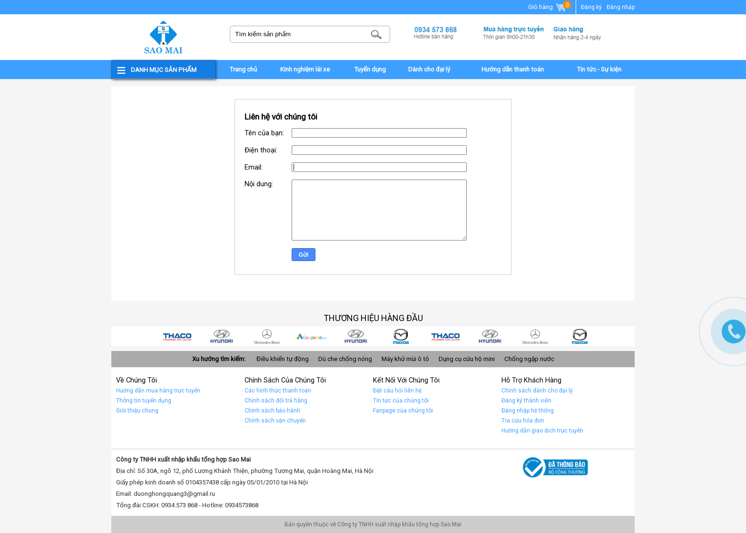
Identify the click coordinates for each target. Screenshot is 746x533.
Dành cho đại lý (429, 69)
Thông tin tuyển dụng (143, 400)
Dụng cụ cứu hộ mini (467, 358)
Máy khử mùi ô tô (405, 358)
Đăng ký (591, 7)
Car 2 (498, 336)
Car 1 (543, 336)
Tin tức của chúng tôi (401, 400)
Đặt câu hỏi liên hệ (397, 390)
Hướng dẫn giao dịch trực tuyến (542, 430)
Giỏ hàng (547, 7)
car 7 (275, 336)
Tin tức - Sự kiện (599, 69)
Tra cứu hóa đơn (522, 420)
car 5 (364, 336)
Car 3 (454, 336)
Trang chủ (243, 69)
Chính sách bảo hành (272, 410)
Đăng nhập (621, 7)
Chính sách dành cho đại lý (537, 390)
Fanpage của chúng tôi (403, 410)
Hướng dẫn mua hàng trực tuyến (158, 390)
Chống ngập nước (529, 358)
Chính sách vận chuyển (275, 420)
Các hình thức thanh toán (278, 390)
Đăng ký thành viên (526, 400)
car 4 (409, 336)
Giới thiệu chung (137, 410)
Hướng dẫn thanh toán (512, 69)
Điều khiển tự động (282, 358)
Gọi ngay (734, 331)
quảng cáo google (319, 336)
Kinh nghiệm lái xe (305, 69)
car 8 (230, 336)
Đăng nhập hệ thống (527, 410)
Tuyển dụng (370, 69)
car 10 (588, 336)
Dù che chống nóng (345, 358)
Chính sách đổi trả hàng (276, 400)
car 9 (185, 336)
